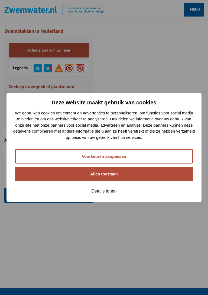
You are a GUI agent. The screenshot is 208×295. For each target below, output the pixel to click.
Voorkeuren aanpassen (104, 156)
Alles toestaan (104, 174)
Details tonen (103, 191)
